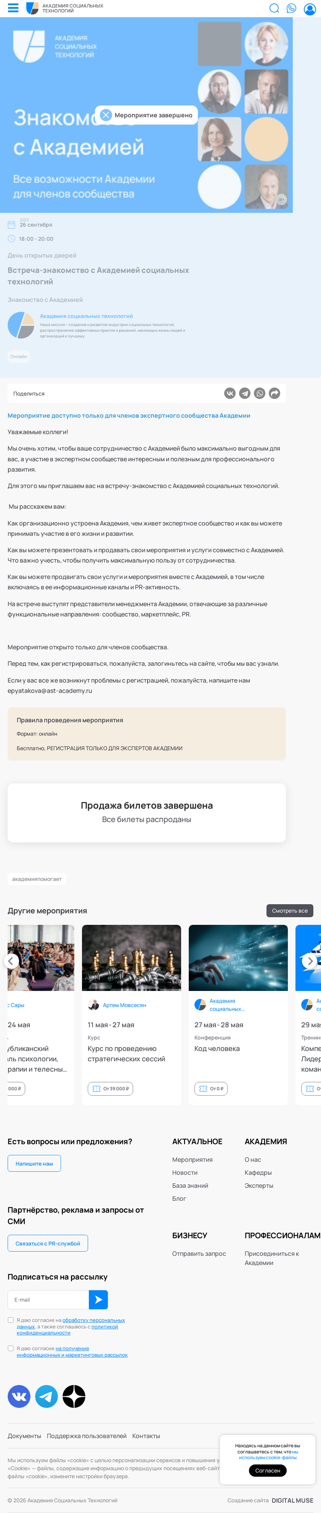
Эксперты (259, 1185)
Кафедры (258, 1172)
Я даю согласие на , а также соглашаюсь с (71, 1326)
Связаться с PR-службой (48, 1243)
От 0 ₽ (305, 1088)
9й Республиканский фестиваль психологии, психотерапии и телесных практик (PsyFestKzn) (112, 1059)
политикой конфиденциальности (67, 1329)
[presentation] (11, 961)
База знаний (190, 1185)
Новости (184, 1172)
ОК (98, 1299)
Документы (24, 1436)
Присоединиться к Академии (272, 1258)
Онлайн (18, 356)
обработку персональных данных (71, 1323)
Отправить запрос (199, 1253)
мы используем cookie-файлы (268, 1454)
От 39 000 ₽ (204, 1088)
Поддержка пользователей (87, 1436)
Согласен (267, 1470)
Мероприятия (192, 1159)
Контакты (146, 1436)
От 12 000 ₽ (97, 1088)
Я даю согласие (72, 1351)
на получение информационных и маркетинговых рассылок (72, 1351)
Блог (179, 1198)
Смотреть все (290, 910)
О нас (253, 1159)
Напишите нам (34, 1163)
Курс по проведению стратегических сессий (215, 1053)
